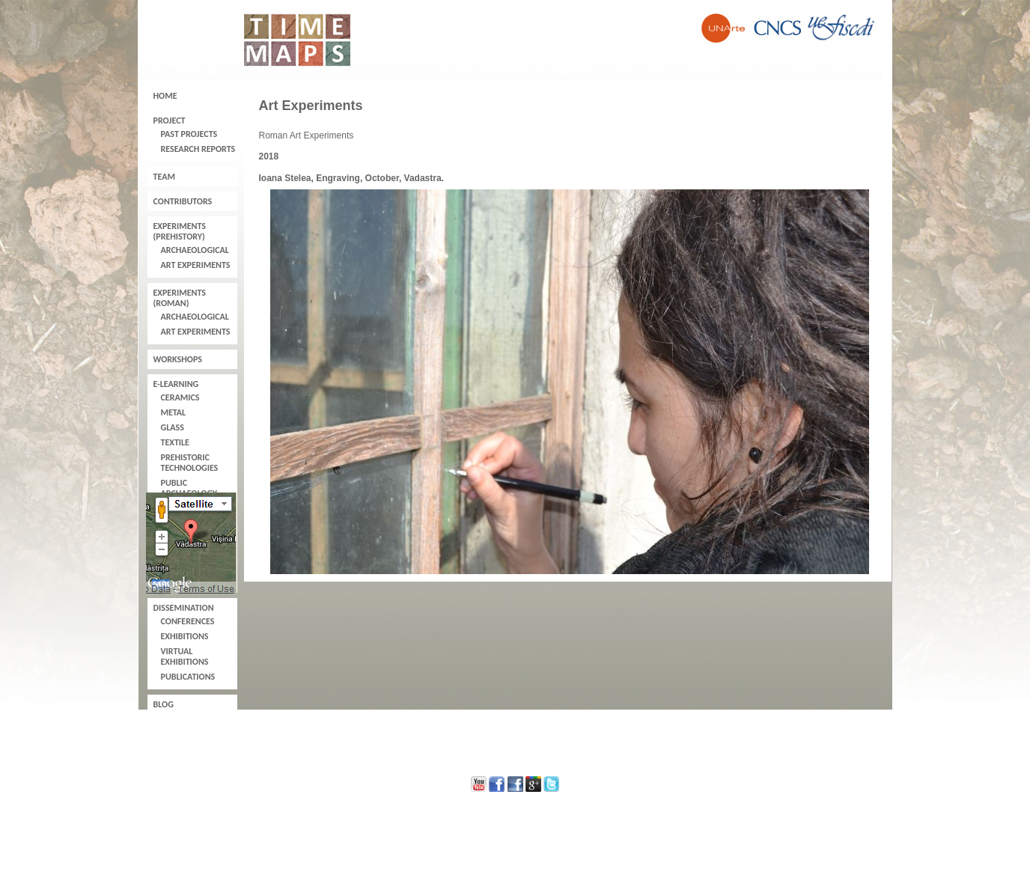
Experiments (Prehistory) (179, 231)
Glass (172, 427)
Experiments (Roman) (179, 297)
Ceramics (180, 397)
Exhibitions (185, 636)
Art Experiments (196, 265)
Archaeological (195, 250)
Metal (173, 412)
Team (164, 176)
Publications (188, 676)
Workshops (178, 359)
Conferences (188, 621)
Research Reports (198, 149)
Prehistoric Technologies (190, 462)
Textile (175, 442)
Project (169, 120)
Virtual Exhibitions (185, 656)
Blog (163, 704)
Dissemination (183, 608)
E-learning (176, 384)
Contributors (183, 201)
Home (165, 96)
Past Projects (189, 134)
